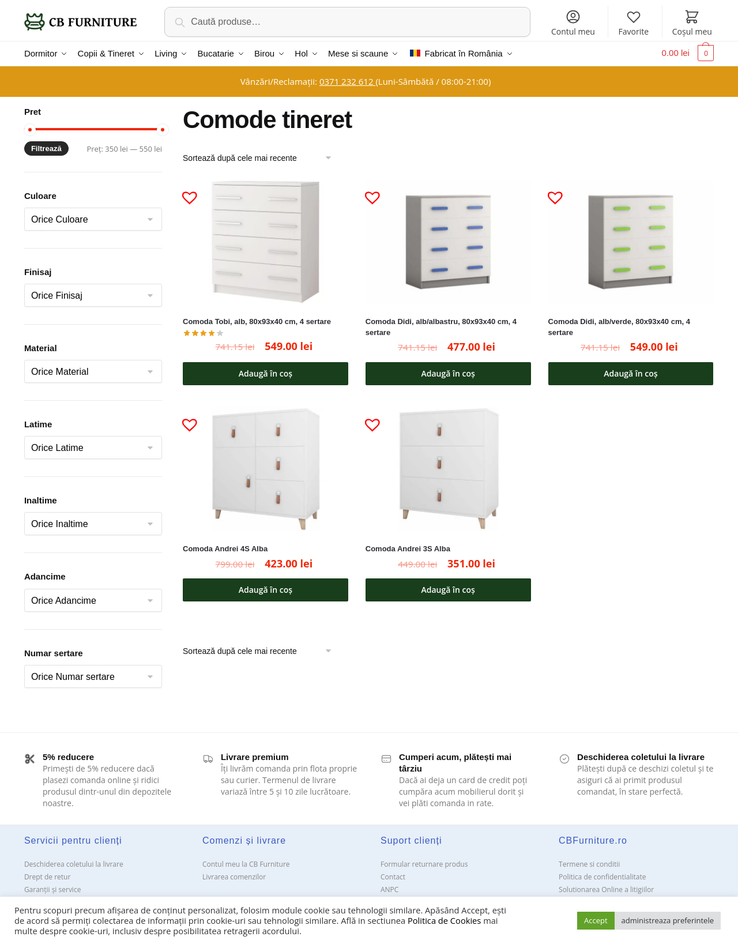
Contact (393, 876)
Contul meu (573, 23)
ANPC (389, 888)
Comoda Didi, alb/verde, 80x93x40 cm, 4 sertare (619, 326)
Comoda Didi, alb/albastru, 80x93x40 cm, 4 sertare (441, 326)
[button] (185, 191)
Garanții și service (52, 888)
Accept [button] (596, 920)
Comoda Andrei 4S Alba (225, 547)
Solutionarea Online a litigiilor (606, 888)
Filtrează (46, 147)
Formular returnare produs (424, 863)
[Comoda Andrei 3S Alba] (448, 467)
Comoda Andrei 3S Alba (408, 547)
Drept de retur (47, 876)
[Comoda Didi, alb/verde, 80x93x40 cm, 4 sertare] (631, 240)
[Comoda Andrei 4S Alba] (265, 467)
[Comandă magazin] (261, 156)
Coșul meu (692, 23)
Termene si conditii (589, 863)
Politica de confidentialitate (602, 876)
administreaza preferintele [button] (668, 920)
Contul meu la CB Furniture (246, 863)
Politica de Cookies (444, 920)
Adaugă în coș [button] (265, 371)
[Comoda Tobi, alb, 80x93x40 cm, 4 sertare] (265, 240)
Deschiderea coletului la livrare (73, 863)
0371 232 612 (347, 80)
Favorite (634, 23)
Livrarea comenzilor (234, 876)
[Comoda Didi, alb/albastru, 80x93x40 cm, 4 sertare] (448, 240)
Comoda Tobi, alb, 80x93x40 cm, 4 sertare (257, 320)
